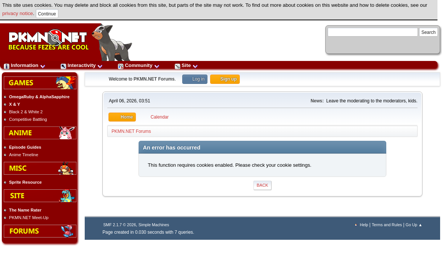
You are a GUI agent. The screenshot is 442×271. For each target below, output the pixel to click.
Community (139, 65)
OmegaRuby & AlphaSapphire (39, 96)
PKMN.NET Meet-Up (29, 217)
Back (262, 185)
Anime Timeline (23, 154)
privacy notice (17, 13)
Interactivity (82, 65)
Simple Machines (154, 224)
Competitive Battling (28, 119)
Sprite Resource (25, 182)
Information (25, 65)
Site (186, 65)
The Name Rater (25, 210)
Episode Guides (25, 147)
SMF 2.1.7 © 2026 (119, 224)
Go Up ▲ (413, 224)
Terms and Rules (387, 224)
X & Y (14, 104)
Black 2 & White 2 (26, 112)
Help (364, 224)
